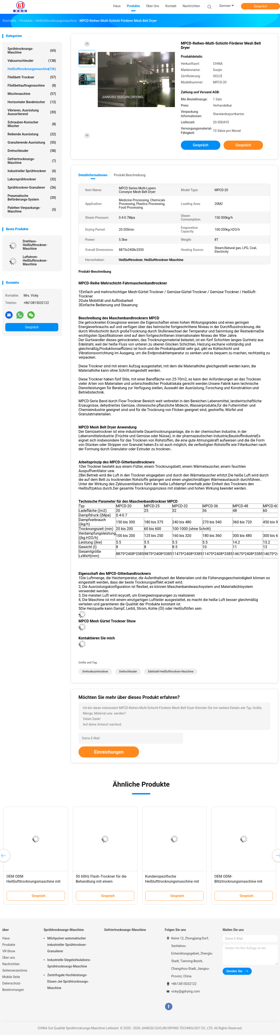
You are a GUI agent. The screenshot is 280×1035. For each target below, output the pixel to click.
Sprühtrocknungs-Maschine (32, 50)
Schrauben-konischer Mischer (32, 124)
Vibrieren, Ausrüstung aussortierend (32, 112)
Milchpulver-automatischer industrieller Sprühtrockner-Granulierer (67, 944)
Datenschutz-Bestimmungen (13, 986)
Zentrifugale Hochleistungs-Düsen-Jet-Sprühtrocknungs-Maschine (68, 981)
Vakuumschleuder (32, 60)
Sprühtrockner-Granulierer (32, 187)
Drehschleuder (32, 150)
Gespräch (260, 6)
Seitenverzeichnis (14, 970)
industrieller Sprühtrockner (32, 171)
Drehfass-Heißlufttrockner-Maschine (35, 244)
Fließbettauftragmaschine (32, 85)
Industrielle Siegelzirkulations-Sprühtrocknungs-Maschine (69, 963)
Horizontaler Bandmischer (32, 102)
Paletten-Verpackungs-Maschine (32, 209)
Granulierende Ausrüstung (32, 142)
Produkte (8, 945)
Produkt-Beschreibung (130, 175)
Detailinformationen (92, 175)
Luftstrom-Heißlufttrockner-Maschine (35, 260)
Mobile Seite (11, 977)
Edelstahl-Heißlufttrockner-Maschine (170, 671)
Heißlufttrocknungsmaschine (32, 69)
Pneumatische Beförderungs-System (32, 197)
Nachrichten (11, 964)
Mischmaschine (32, 93)
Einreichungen (108, 752)
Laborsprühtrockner (32, 179)
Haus (6, 938)
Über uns (8, 957)
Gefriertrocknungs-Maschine (32, 160)
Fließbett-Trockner (32, 77)
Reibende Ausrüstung (32, 134)
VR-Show (8, 951)
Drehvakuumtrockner (95, 671)
